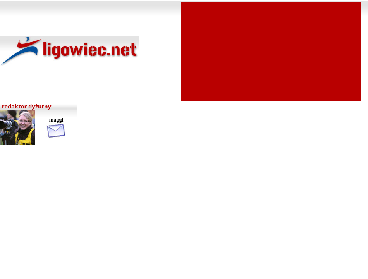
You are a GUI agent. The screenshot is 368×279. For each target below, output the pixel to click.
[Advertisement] (271, 50)
